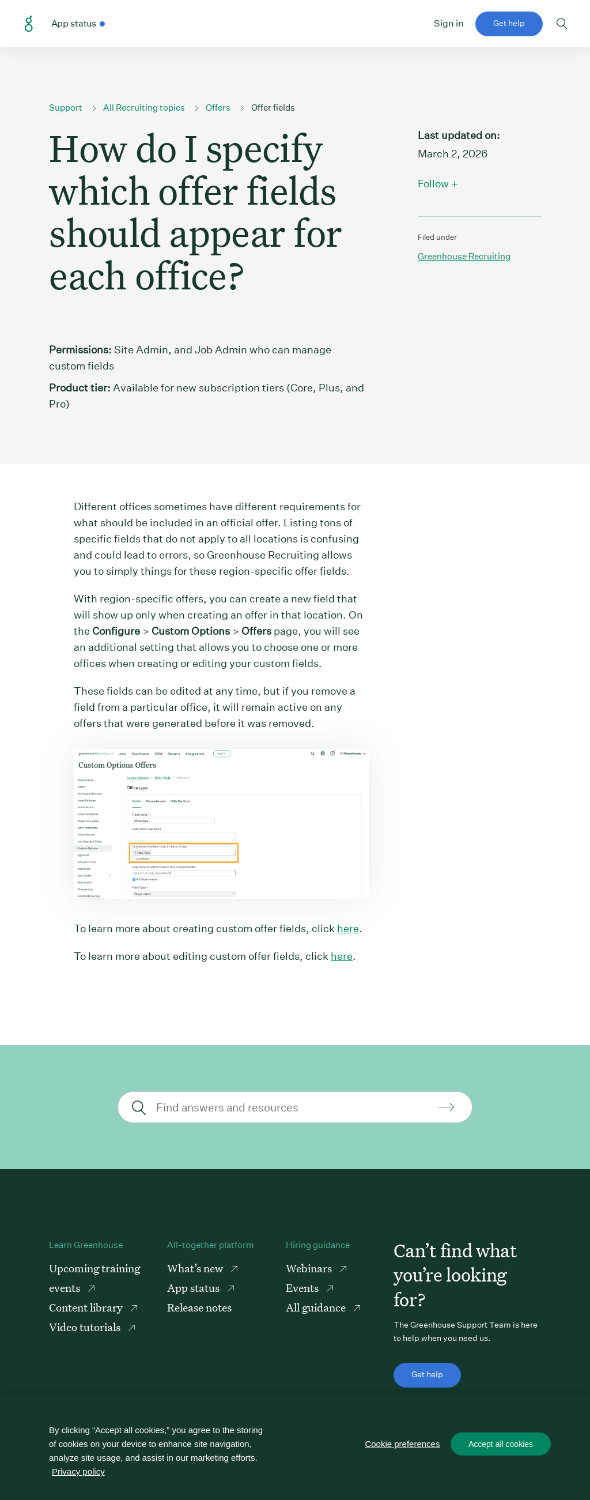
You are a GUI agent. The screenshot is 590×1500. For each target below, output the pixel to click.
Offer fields (273, 107)
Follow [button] (433, 184)
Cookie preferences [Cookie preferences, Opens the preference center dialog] (402, 1444)
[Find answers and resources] (293, 1107)
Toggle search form (562, 23)
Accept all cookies (500, 1444)
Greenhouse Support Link (29, 24)
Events (303, 1287)
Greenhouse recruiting (464, 256)
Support (65, 107)
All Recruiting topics (144, 107)
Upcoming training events (94, 1278)
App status (194, 1287)
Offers (218, 107)
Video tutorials (86, 1327)
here (348, 928)
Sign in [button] (449, 23)
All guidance (317, 1307)
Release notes (199, 1307)
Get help (509, 23)
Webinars (310, 1268)
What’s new (196, 1268)
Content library (87, 1307)
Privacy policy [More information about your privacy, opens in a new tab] (78, 1471)
